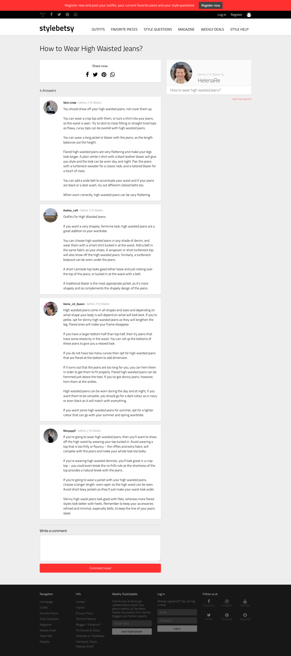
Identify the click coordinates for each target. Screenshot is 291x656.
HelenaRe (209, 80)
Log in (222, 14)
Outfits (98, 29)
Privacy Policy (84, 613)
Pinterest (227, 617)
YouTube (245, 603)
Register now (210, 5)
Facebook (209, 603)
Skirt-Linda (70, 102)
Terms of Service (86, 619)
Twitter (209, 617)
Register (236, 14)
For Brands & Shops (88, 630)
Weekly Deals (212, 29)
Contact (80, 601)
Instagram (227, 603)
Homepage (46, 601)
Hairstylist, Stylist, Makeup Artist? (86, 644)
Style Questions (158, 29)
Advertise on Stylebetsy (90, 636)
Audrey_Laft (71, 210)
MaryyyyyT (69, 431)
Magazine (186, 29)
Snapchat (245, 617)
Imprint (80, 607)
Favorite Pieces (124, 29)
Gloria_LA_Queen (74, 304)
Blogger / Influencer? (88, 624)
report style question (241, 99)
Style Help (239, 29)
